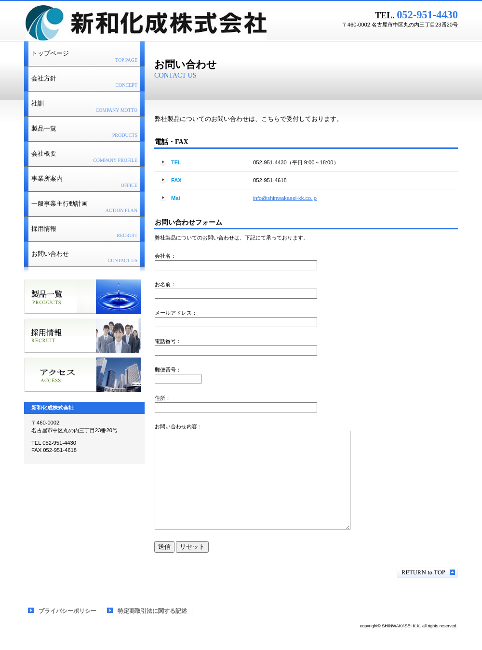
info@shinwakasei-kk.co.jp (285, 198)
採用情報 (82, 335)
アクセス (82, 375)
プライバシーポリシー (67, 611)
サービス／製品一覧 (82, 296)
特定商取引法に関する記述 (152, 611)
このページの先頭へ (427, 573)
